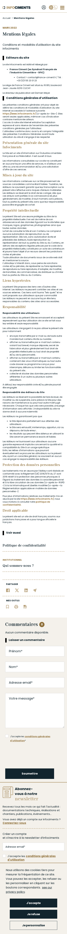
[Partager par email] (35, 590)
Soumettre (30, 774)
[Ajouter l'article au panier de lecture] (7, 607)
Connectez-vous (14, 823)
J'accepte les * (27, 736)
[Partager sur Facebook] (8, 590)
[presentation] (32, 754)
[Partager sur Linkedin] (26, 590)
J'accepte (33, 903)
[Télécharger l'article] (25, 607)
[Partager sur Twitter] (17, 590)
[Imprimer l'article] (16, 607)
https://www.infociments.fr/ (19, 113)
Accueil (6, 18)
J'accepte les (29, 858)
